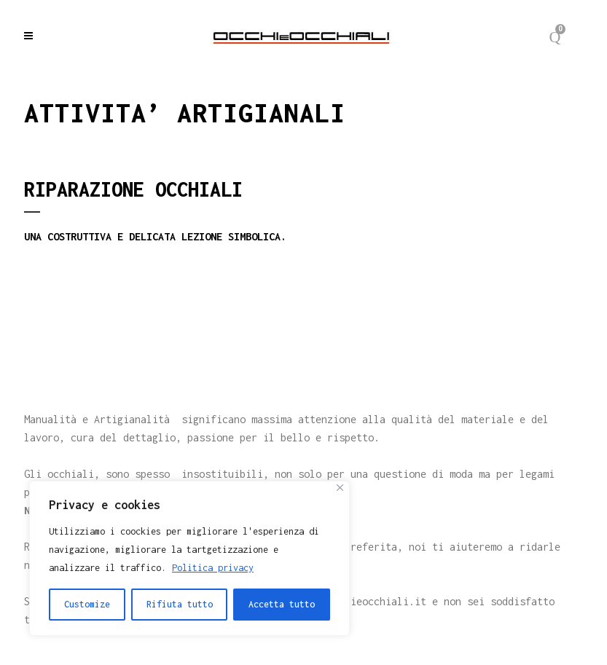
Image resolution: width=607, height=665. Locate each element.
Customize (87, 604)
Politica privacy (213, 567)
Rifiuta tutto (179, 604)
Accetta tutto (281, 604)
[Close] (340, 487)
